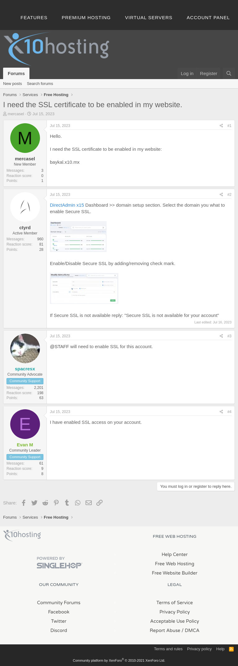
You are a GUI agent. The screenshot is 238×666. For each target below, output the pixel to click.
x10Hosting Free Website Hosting (22, 535)
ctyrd (25, 227)
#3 (229, 336)
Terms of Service (174, 602)
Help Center (174, 554)
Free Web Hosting (174, 564)
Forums (16, 73)
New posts (12, 83)
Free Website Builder (174, 573)
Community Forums (59, 602)
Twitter (58, 621)
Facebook (58, 612)
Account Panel (208, 17)
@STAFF (59, 346)
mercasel (16, 114)
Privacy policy (199, 649)
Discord (58, 630)
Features (33, 17)
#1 (229, 126)
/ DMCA (191, 630)
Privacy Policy (174, 612)
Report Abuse (165, 630)
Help (220, 649)
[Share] (221, 125)
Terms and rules (168, 649)
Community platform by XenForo (119, 660)
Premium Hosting (86, 17)
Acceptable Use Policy (174, 621)
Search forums (40, 83)
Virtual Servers (149, 17)
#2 (229, 194)
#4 (229, 412)
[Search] (229, 73)
